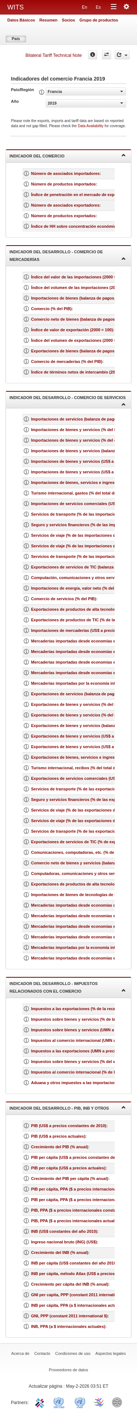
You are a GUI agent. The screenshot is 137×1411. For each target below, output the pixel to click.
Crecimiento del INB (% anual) (59, 1252)
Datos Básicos (21, 20)
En (84, 7)
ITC (41, 1402)
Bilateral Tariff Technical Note (54, 55)
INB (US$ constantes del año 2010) (64, 1231)
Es (98, 7)
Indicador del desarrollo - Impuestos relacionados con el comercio (67, 987)
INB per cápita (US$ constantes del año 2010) (74, 1263)
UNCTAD (60, 1402)
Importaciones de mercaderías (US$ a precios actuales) (84, 630)
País (16, 38)
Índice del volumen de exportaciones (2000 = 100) (78, 340)
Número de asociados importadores (65, 173)
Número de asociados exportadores (65, 205)
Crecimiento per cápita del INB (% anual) (70, 1284)
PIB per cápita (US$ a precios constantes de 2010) (78, 1157)
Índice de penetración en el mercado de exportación (80, 194)
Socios (68, 20)
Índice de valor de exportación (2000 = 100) (72, 330)
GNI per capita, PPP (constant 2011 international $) (79, 1295)
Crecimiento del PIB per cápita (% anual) (69, 1178)
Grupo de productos (98, 20)
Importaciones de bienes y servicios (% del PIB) (76, 429)
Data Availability (91, 126)
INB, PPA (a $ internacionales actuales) (68, 1326)
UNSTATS (80, 1402)
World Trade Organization (99, 1402)
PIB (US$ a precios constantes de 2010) (68, 1125)
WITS (15, 7)
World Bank (118, 1402)
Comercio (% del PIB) (51, 308)
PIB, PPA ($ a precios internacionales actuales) (76, 1221)
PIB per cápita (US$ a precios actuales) (68, 1168)
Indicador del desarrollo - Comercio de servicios (67, 400)
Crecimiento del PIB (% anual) (59, 1147)
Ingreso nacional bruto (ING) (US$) (64, 1242)
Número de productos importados (63, 184)
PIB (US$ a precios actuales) (58, 1136)
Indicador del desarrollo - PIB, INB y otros (67, 1107)
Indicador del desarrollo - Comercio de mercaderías (67, 256)
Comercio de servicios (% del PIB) (63, 599)
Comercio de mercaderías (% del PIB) (66, 361)
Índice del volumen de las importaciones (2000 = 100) (81, 287)
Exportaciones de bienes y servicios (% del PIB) (76, 704)
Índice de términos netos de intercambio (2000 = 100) (81, 372)
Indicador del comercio (67, 155)
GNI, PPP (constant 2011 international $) (69, 1316)
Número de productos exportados (63, 216)
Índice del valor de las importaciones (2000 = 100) (78, 277)
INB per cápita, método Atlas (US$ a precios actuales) (82, 1273)
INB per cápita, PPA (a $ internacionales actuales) (78, 1305)
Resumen (48, 20)
